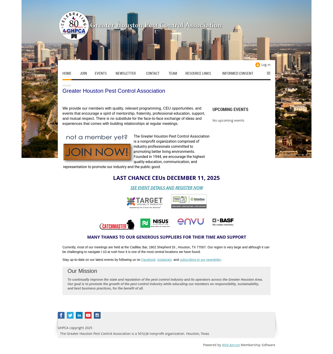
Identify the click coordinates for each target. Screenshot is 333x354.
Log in (266, 64)
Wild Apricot (231, 345)
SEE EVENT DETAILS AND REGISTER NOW (166, 188)
